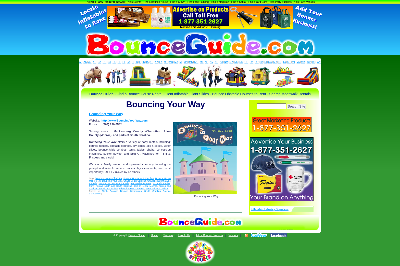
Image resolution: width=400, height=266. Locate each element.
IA (147, 62)
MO (196, 62)
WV (309, 62)
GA (128, 62)
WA (303, 62)
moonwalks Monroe (141, 183)
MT (201, 62)
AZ (90, 62)
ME (166, 62)
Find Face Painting (198, 2)
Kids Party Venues (304, 2)
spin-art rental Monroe (145, 186)
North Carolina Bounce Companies (122, 191)
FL (124, 62)
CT (109, 62)
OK (251, 62)
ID (136, 62)
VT (293, 62)
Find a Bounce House (155, 2)
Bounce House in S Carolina (138, 178)
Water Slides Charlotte (156, 188)
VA (298, 62)
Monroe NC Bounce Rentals (114, 183)
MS (191, 62)
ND (241, 62)
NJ (221, 62)
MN (186, 62)
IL (140, 62)
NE (206, 62)
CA (99, 62)
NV (211, 62)
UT (289, 62)
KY (156, 62)
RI (265, 62)
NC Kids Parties (161, 183)
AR (94, 62)
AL (80, 62)
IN (143, 62)
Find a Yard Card (257, 2)
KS (151, 62)
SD (275, 62)
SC (270, 62)
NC (236, 62)
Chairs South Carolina (134, 181)
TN (279, 62)
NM (226, 62)
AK (85, 62)
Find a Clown (177, 2)
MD (171, 62)
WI (313, 62)
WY (319, 62)
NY (231, 62)
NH (216, 62)
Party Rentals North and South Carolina (110, 186)
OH (246, 62)
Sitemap (168, 235)
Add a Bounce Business (209, 235)
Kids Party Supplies (280, 2)
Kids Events (134, 2)
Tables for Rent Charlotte (131, 188)
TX (284, 62)
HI (133, 62)
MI (181, 62)
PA (261, 62)
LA (160, 62)
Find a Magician (220, 2)
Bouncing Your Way (106, 114)
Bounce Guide (137, 235)
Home (154, 235)
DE (119, 62)
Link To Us (184, 235)
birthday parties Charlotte (108, 178)
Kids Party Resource (103, 2)
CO (104, 62)
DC (114, 62)
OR (257, 62)
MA (176, 62)
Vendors (233, 235)
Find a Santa (238, 2)
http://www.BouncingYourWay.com (125, 120)
